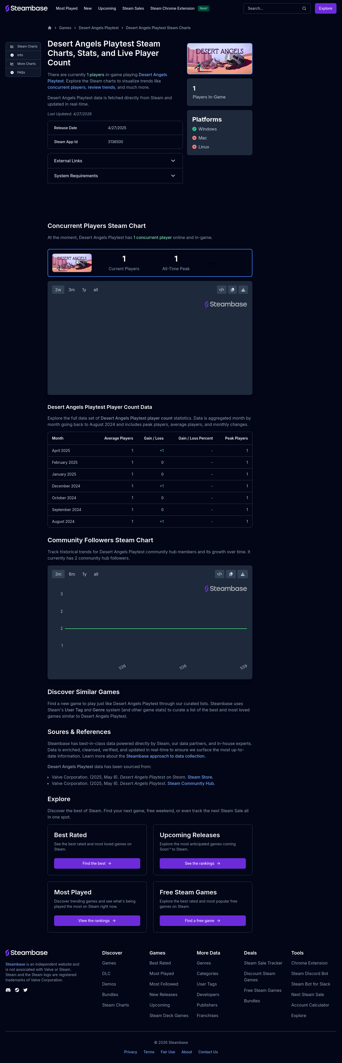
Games (65, 27)
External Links (115, 161)
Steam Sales (133, 8)
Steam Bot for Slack (310, 984)
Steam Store (200, 777)
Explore (325, 8)
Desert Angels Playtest (99, 27)
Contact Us (208, 1052)
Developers (208, 994)
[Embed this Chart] (221, 289)
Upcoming (107, 8)
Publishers (207, 1005)
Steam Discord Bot (309, 973)
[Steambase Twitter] (25, 990)
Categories (207, 973)
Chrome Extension (309, 963)
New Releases (163, 994)
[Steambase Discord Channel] (8, 990)
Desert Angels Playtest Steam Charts (158, 27)
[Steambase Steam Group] (17, 990)
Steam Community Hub (191, 783)
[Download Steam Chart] (243, 289)
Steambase (15, 964)
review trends (101, 87)
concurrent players (66, 87)
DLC (106, 973)
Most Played (66, 8)
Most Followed (163, 984)
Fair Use (168, 1052)
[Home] (50, 28)
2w (58, 289)
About (187, 1052)
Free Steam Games (263, 990)
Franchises (207, 1015)
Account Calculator (310, 1005)
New (88, 8)
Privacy (130, 1052)
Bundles (110, 994)
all (96, 289)
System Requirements (115, 176)
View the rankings (97, 920)
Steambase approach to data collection (165, 756)
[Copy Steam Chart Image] (232, 289)
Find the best (97, 863)
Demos (109, 984)
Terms (148, 1052)
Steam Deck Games (168, 1015)
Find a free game (203, 920)
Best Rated (160, 963)
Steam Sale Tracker (263, 963)
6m (72, 574)
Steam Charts (115, 1005)
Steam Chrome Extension (172, 8)
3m (72, 289)
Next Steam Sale (307, 994)
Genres (204, 963)
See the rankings (203, 863)
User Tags (207, 984)
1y (84, 289)
